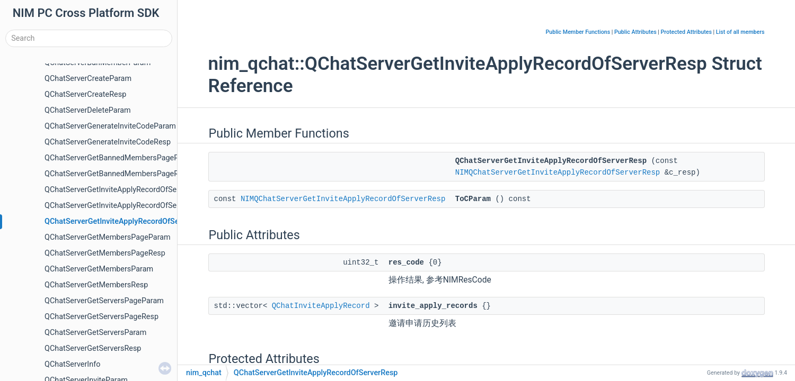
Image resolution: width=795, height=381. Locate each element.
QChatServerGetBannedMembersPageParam (120, 157)
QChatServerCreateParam (88, 78)
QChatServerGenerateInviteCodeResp (108, 142)
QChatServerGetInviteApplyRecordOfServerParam (128, 205)
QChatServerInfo (72, 364)
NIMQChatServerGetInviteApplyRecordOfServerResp (557, 172)
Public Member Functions (577, 32)
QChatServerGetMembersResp (96, 284)
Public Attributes (635, 32)
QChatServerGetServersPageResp (101, 316)
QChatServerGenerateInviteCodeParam (110, 126)
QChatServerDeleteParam (88, 110)
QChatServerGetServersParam (95, 332)
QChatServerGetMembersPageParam (108, 237)
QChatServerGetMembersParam (99, 269)
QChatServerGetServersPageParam (104, 300)
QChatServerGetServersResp (93, 348)
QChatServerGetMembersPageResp (105, 253)
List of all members (740, 32)
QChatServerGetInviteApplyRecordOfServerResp (127, 221)
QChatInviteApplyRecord (321, 306)
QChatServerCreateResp (85, 94)
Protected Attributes (686, 32)
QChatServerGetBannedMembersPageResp (118, 173)
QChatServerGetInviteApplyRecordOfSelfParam (124, 189)
